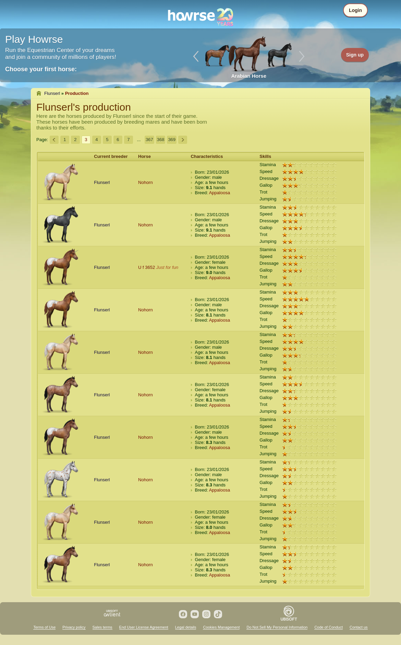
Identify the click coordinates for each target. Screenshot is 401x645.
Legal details (185, 627)
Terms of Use (44, 627)
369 (171, 139)
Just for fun (167, 267)
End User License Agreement (143, 627)
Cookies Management (221, 627)
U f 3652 (146, 267)
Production (77, 93)
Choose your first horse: (41, 69)
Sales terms (102, 627)
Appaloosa (219, 192)
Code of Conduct (328, 627)
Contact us (359, 627)
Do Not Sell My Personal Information (276, 627)
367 (149, 139)
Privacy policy (73, 627)
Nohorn (145, 182)
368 (161, 139)
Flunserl (52, 93)
